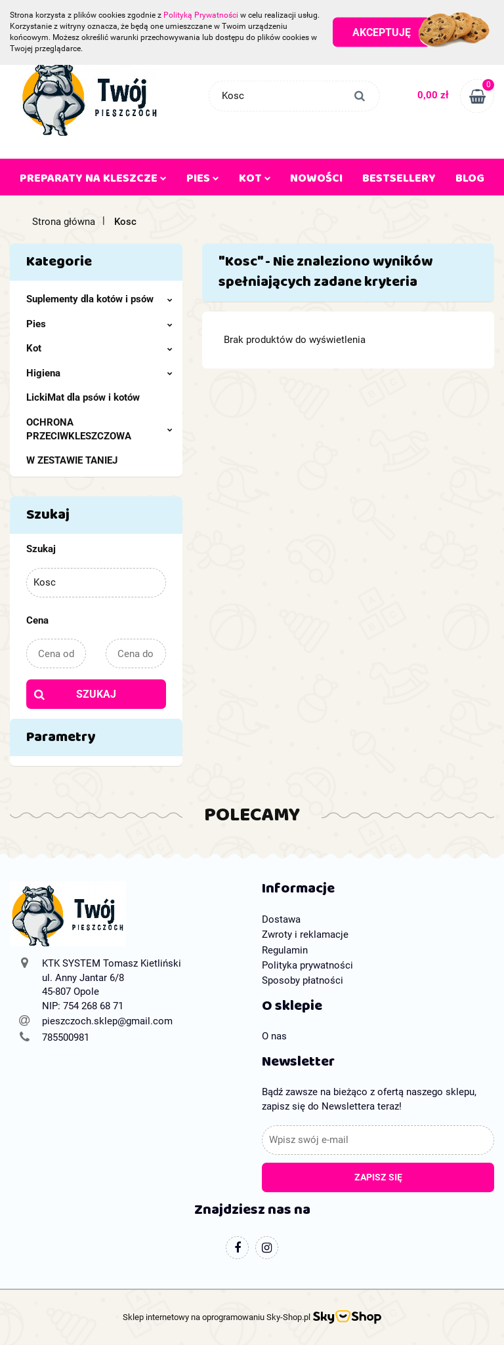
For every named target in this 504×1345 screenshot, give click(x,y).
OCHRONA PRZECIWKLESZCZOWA (99, 429)
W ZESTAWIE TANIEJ (71, 460)
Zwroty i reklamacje (305, 934)
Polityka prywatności (307, 965)
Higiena (99, 373)
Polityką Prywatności (200, 15)
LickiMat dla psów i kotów (83, 397)
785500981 (65, 1037)
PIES (202, 181)
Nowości (316, 181)
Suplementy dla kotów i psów (99, 299)
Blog (469, 181)
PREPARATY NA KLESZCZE (93, 181)
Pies (99, 324)
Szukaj (96, 694)
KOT (255, 181)
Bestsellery (399, 181)
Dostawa (281, 919)
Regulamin (285, 950)
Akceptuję (381, 32)
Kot (99, 348)
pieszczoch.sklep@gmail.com (107, 1021)
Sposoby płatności (302, 980)
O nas (274, 1036)
